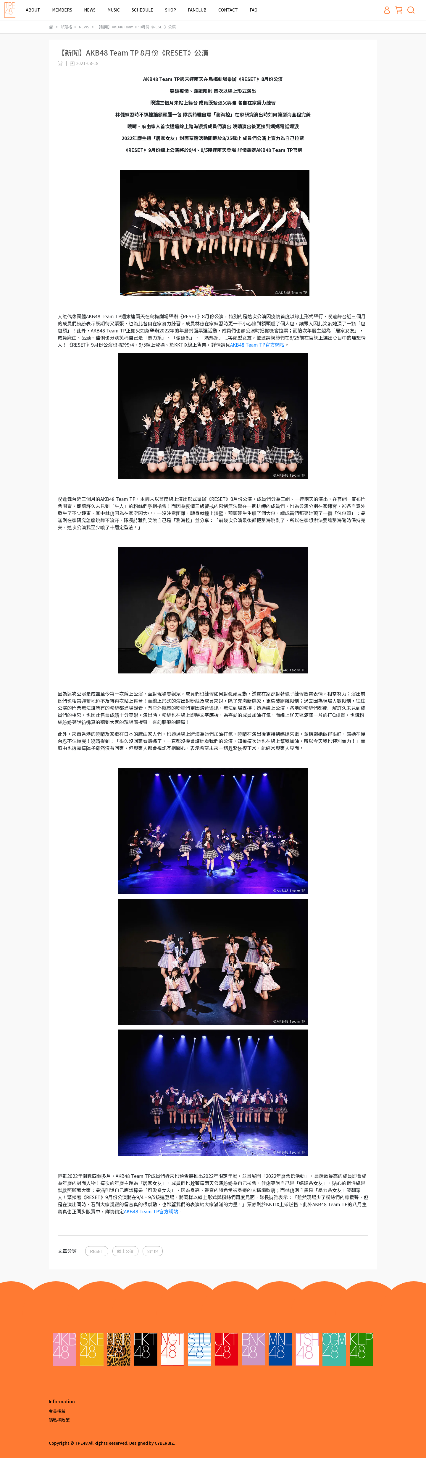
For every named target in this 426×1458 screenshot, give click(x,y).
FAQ (253, 10)
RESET (97, 1251)
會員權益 (57, 1411)
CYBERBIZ (164, 1443)
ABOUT (33, 10)
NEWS (90, 10)
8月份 (152, 1251)
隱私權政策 (59, 1420)
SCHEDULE (142, 10)
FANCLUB (197, 10)
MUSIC (113, 10)
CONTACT (228, 10)
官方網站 (257, 344)
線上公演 (125, 1251)
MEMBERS (62, 10)
